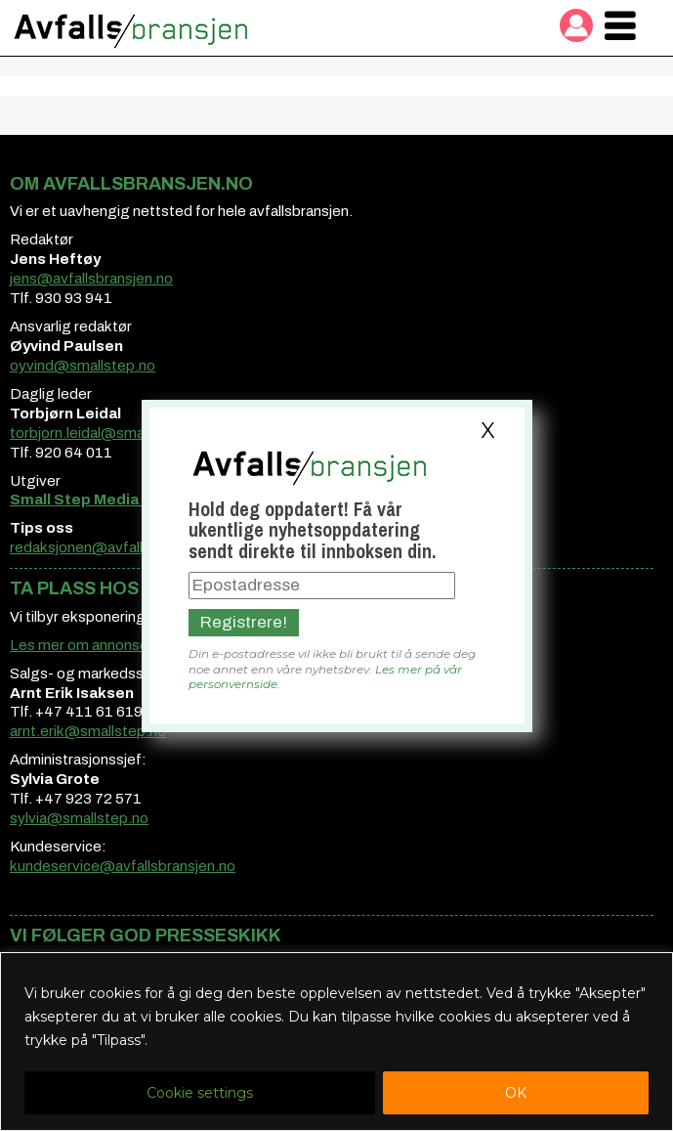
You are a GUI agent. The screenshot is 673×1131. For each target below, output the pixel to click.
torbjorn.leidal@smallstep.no (106, 433)
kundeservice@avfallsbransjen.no (122, 866)
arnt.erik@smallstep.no (88, 731)
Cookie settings (200, 1093)
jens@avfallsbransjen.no (91, 278)
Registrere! (243, 622)
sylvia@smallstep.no (79, 818)
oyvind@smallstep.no (82, 365)
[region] (336, 1041)
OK (515, 1093)
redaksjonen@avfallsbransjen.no (119, 547)
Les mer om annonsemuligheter (115, 645)
